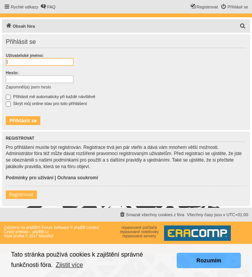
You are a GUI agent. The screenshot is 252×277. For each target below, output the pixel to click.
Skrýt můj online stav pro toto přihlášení (46, 103)
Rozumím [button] (208, 260)
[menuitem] (48, 7)
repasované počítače (139, 227)
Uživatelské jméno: (25, 55)
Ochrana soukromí (77, 177)
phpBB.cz (40, 232)
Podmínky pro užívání (29, 177)
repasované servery (139, 236)
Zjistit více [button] (69, 265)
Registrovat (21, 194)
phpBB (32, 227)
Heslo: (12, 72)
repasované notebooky (139, 232)
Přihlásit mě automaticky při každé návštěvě (50, 96)
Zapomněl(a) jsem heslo (28, 87)
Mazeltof (46, 236)
